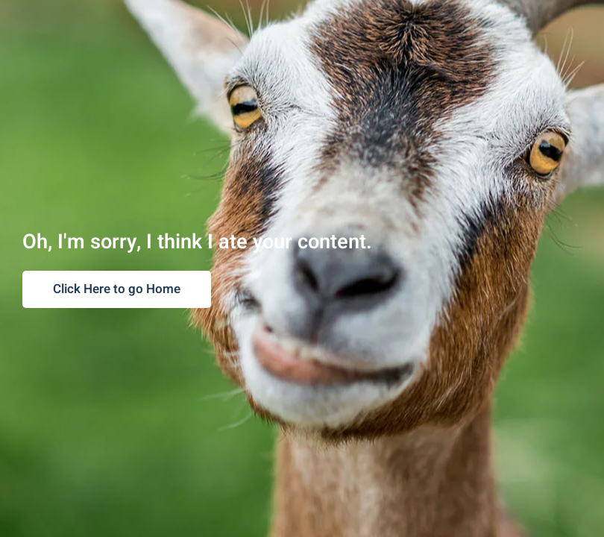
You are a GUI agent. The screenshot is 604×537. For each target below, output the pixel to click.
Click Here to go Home (116, 289)
